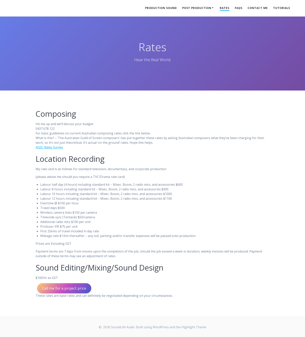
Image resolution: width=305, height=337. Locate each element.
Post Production (196, 8)
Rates (224, 8)
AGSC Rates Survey (49, 147)
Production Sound (161, 8)
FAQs (238, 8)
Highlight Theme (193, 327)
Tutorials (281, 8)
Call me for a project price (64, 288)
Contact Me (258, 8)
